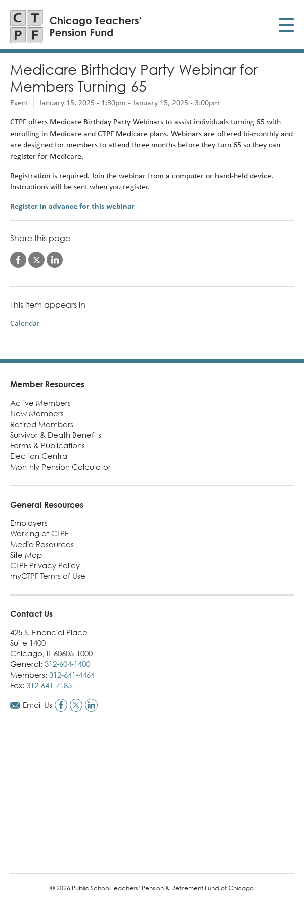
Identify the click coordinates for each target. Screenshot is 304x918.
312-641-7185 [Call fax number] (49, 685)
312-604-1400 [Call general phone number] (67, 664)
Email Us (37, 705)
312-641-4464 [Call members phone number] (72, 674)
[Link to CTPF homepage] (76, 26)
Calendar (25, 323)
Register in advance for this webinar (72, 206)
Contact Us (31, 614)
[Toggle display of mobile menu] (286, 26)
